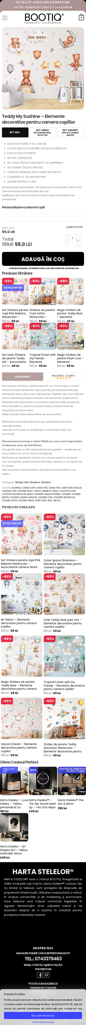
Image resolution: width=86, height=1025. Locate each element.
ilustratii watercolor (14, 494)
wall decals (54, 500)
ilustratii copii (68, 491)
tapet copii (40, 500)
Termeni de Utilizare (43, 988)
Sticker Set (21, 482)
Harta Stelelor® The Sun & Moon (71, 802)
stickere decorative (64, 497)
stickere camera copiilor (23, 497)
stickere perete (26, 500)
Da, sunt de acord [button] (43, 1015)
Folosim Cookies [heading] (14, 994)
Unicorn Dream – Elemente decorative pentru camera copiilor (19, 747)
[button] (5, 18)
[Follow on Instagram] (46, 975)
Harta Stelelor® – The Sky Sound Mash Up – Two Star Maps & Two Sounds (42, 806)
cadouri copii (9, 491)
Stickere (35, 482)
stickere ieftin (9, 500)
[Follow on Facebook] (40, 975)
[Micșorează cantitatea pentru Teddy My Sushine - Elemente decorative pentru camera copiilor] (67, 240)
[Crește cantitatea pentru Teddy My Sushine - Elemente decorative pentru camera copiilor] (78, 240)
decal (56, 491)
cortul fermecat (43, 491)
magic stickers (35, 494)
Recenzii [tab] (58, 375)
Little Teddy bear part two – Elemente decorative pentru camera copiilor (63, 623)
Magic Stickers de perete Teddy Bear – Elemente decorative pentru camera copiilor (70, 317)
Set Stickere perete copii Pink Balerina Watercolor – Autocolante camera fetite (15, 317)
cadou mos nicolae (71, 487)
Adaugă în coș (43, 259)
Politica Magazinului (43, 984)
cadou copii (29, 487)
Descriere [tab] (22, 376)
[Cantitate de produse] (72, 238)
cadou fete (42, 487)
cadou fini (54, 487)
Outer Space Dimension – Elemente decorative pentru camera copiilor (63, 564)
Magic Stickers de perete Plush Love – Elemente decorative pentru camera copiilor (70, 362)
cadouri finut (25, 491)
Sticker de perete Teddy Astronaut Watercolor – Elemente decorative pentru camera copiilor (63, 750)
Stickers (46, 482)
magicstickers (53, 494)
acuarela (16, 487)
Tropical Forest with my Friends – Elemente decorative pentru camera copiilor (42, 362)
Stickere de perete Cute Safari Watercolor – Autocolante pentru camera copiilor (42, 317)
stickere (66, 494)
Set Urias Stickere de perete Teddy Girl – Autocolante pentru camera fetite (14, 362)
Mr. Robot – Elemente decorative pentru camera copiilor (19, 623)
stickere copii (45, 497)
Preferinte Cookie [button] (43, 1022)
